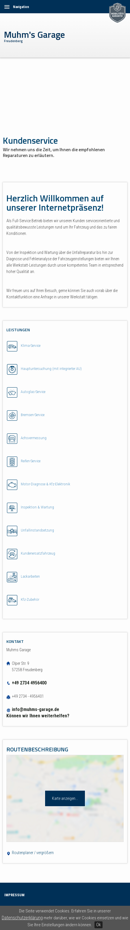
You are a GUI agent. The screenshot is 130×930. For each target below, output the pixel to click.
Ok (98, 924)
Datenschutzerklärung (22, 917)
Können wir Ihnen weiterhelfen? (37, 715)
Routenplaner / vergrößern (30, 852)
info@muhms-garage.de (35, 709)
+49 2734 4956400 (26, 683)
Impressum (14, 895)
